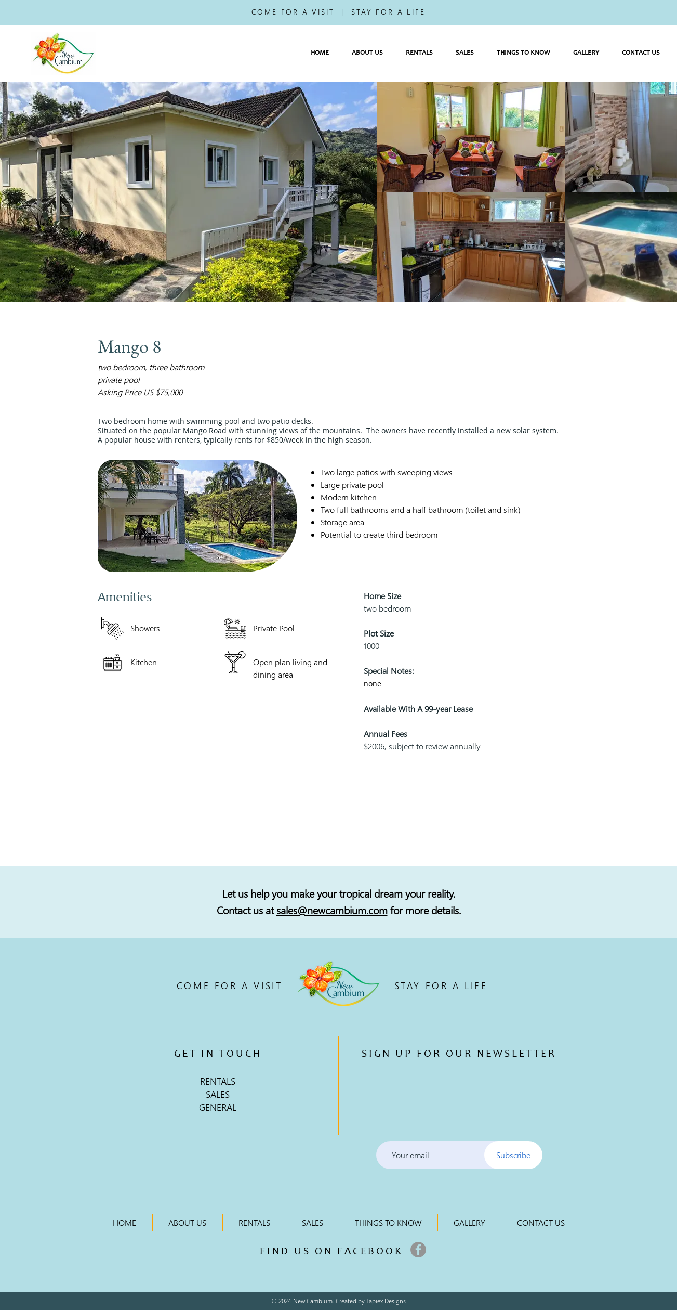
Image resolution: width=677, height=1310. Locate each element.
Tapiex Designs (386, 1301)
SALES (218, 1093)
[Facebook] (418, 1249)
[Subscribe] (513, 1155)
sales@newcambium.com (332, 909)
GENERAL (217, 1106)
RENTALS (217, 1080)
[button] (367, 53)
